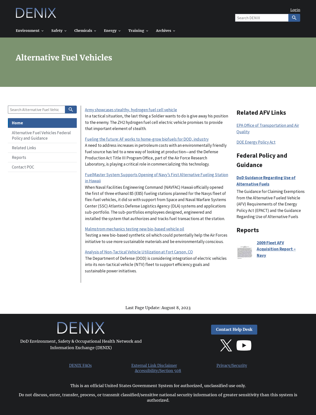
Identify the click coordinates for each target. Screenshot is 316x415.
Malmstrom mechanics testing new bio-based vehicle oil (134, 229)
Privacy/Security (232, 365)
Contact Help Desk (234, 329)
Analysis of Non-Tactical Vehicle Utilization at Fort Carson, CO (139, 252)
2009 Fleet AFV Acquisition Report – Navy (276, 249)
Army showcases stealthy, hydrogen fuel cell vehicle (131, 110)
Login (295, 10)
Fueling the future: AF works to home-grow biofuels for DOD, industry (147, 139)
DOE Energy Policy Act (256, 142)
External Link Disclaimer (154, 365)
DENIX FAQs (80, 365)
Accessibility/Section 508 (158, 371)
